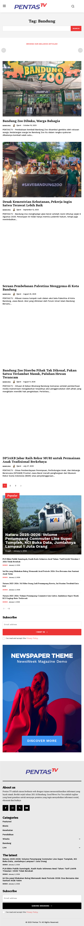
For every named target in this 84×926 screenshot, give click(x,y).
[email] (42, 624)
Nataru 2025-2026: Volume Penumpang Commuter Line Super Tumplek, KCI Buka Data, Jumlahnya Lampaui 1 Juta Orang (40, 540)
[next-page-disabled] (80, 50)
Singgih (8, 551)
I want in (42, 632)
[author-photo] (14, 125)
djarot (18, 125)
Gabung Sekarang (42, 906)
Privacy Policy (32, 638)
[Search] (76, 28)
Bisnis (5, 565)
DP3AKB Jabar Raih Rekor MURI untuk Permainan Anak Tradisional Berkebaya (41, 460)
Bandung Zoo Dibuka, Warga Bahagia (31, 121)
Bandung (7, 125)
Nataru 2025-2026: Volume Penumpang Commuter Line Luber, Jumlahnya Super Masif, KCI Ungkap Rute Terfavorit (41, 597)
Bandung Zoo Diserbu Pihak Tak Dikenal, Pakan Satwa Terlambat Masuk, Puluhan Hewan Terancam (40, 373)
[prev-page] (3, 50)
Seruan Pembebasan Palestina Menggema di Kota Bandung (41, 287)
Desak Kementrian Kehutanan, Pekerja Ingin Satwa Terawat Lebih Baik (37, 203)
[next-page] (21, 486)
